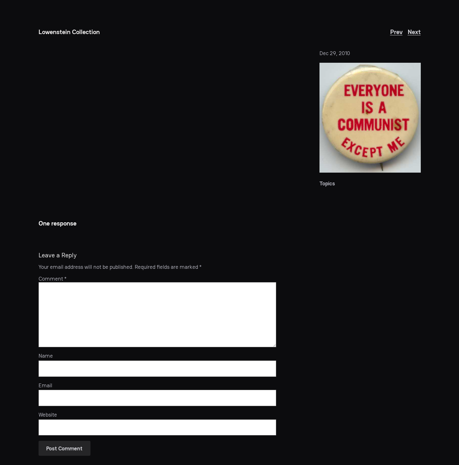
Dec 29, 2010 (334, 53)
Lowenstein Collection (69, 32)
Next (414, 32)
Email (45, 385)
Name (46, 356)
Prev (396, 32)
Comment (53, 278)
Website (48, 414)
